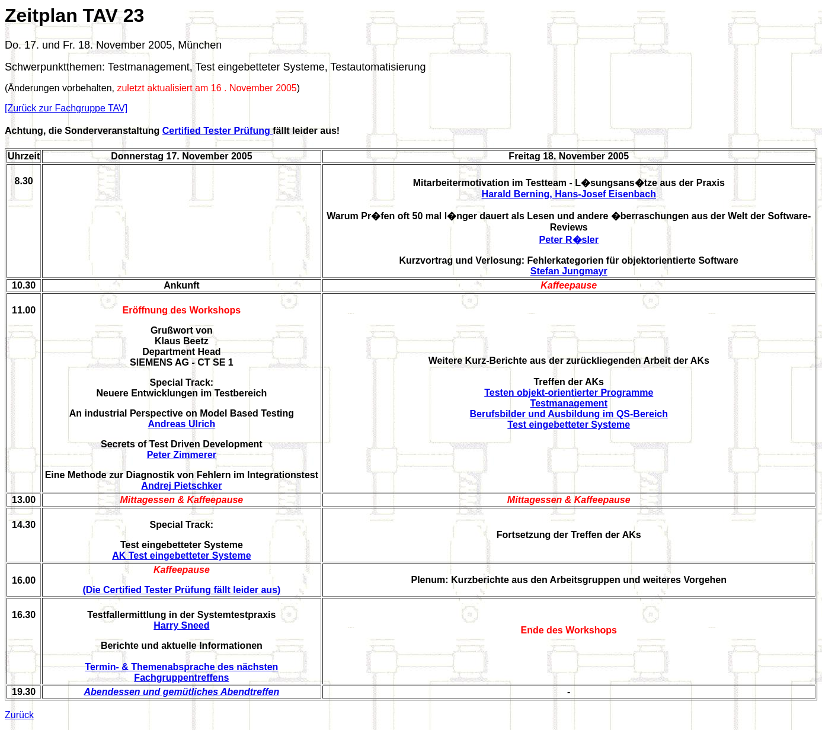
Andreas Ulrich (181, 424)
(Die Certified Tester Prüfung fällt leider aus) (181, 590)
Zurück (19, 715)
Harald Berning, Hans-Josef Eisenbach (569, 194)
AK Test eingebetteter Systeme (181, 555)
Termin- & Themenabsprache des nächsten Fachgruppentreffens (181, 672)
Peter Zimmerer (181, 455)
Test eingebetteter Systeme (568, 425)
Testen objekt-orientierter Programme (568, 393)
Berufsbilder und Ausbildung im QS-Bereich (568, 414)
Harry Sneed (181, 625)
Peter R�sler (569, 240)
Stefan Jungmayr (568, 271)
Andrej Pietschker (181, 486)
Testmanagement (568, 403)
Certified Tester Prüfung (217, 131)
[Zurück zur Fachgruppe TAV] (66, 108)
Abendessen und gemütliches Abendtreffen (181, 692)
